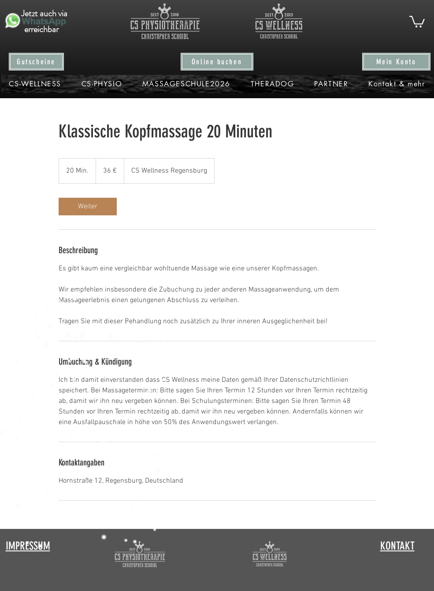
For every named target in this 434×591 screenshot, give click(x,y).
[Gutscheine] (36, 61)
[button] (417, 21)
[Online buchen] (217, 61)
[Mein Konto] (396, 61)
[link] (88, 206)
